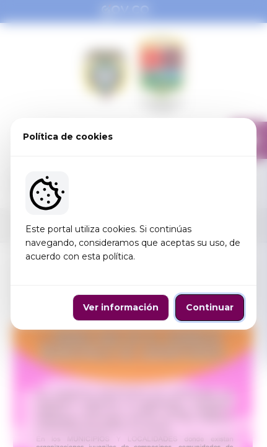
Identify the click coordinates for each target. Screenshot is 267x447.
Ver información (121, 307)
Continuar (210, 307)
